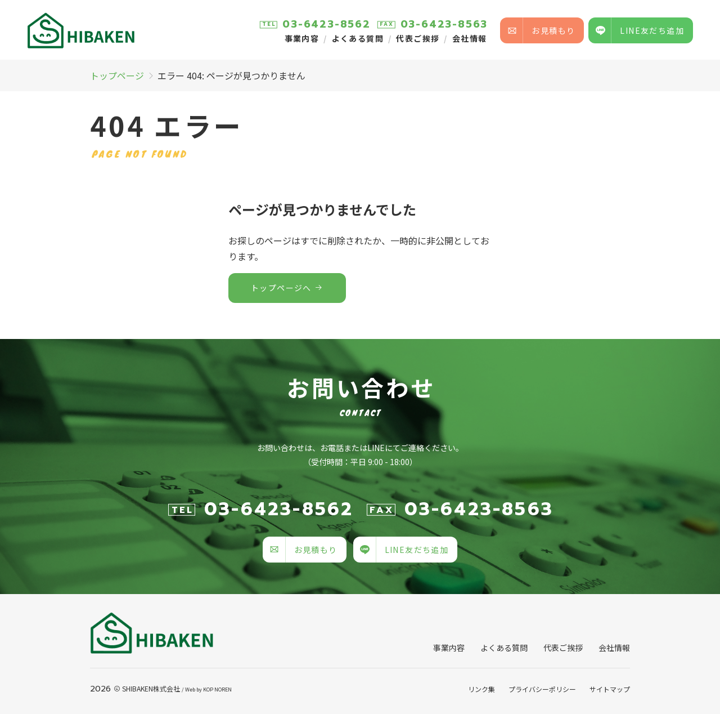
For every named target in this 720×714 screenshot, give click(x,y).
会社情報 (469, 38)
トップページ (117, 75)
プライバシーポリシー (542, 689)
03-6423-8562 (326, 24)
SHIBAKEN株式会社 (151, 688)
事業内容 (302, 38)
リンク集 (481, 689)
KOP (208, 689)
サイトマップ (610, 689)
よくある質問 (358, 38)
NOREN (223, 689)
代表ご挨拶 (417, 38)
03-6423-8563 (444, 24)
